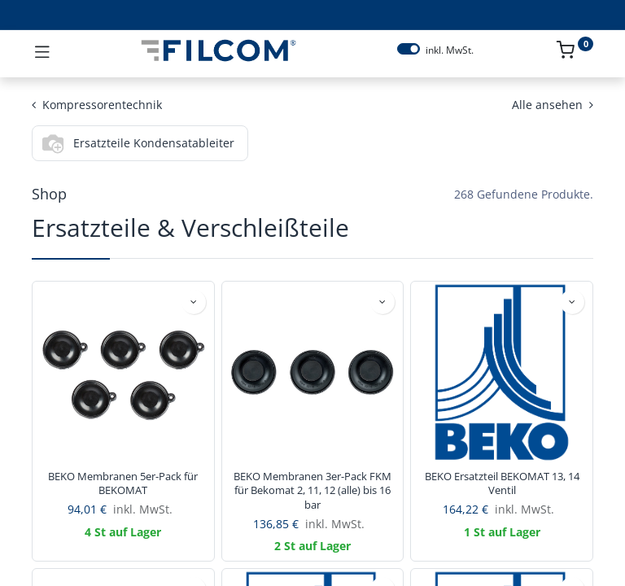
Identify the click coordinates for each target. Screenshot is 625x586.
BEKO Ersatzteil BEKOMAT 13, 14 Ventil (502, 484)
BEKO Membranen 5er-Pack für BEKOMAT (123, 484)
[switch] (408, 49)
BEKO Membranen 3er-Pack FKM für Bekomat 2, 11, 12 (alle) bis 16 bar (312, 491)
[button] (193, 302)
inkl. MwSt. (450, 50)
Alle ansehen (552, 104)
